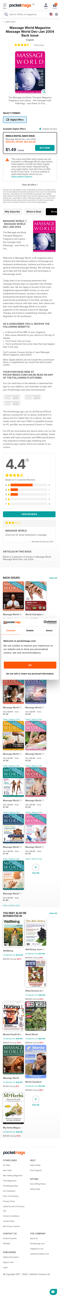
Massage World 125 (13, 614)
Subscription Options (21, 176)
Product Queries (10, 1238)
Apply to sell (8, 1262)
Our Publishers (9, 1191)
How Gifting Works (38, 1184)
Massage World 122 (13, 707)
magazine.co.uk (36, 1249)
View (5, 719)
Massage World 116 (12, 847)
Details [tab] (30, 630)
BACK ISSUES (11, 577)
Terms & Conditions (11, 1216)
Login (5, 1267)
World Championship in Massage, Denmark (35, 614)
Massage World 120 (13, 754)
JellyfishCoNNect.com (39, 1254)
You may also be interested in (14, 913)
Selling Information (11, 1257)
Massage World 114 (12, 893)
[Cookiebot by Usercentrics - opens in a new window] (44, 622)
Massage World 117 (35, 800)
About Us (34, 1238)
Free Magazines (9, 1181)
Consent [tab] (10, 630)
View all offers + (30, 184)
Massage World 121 (35, 707)
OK (30, 665)
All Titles (6, 1165)
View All (53, 578)
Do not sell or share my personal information (30, 673)
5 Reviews (39, 45)
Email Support (36, 1170)
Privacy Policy (9, 1201)
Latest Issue (10, 22)
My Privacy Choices (11, 1226)
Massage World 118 (12, 800)
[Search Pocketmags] (6, 15)
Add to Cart (14, 719)
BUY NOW (45, 148)
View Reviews (29, 514)
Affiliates (6, 1243)
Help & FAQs (35, 1165)
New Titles (7, 1170)
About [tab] (49, 630)
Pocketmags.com (37, 1243)
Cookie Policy (8, 1221)
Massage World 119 (35, 754)
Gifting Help (35, 1189)
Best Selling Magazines (12, 1175)
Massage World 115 (35, 847)
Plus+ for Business (11, 1196)
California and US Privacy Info (13, 1208)
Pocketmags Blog (10, 1186)
